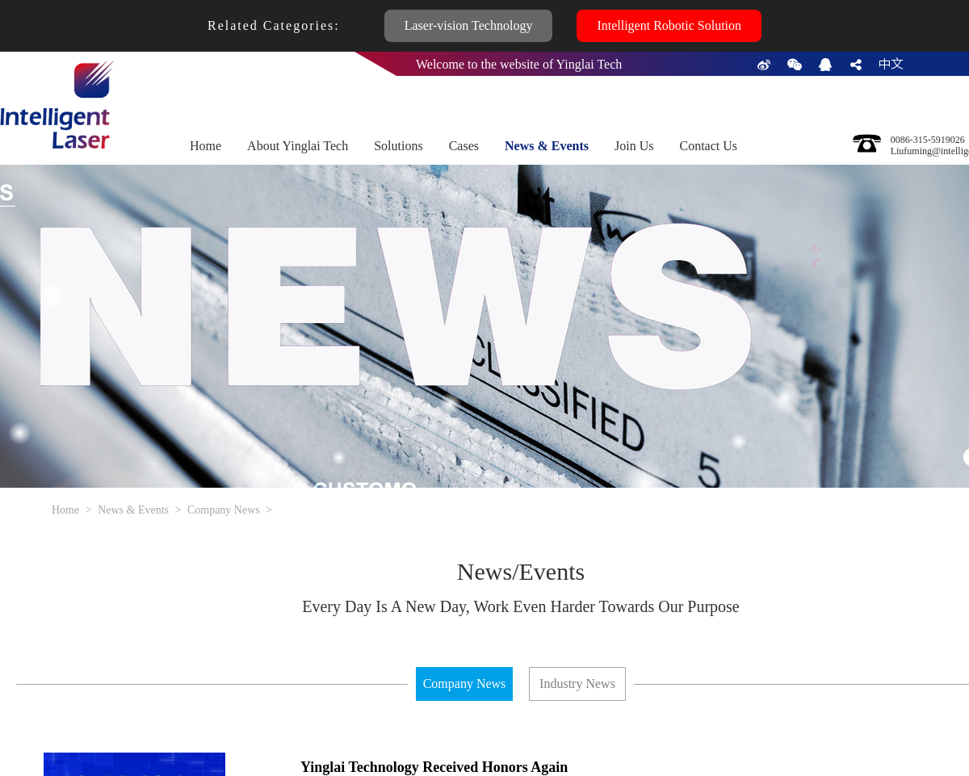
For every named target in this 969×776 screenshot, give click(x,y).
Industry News (577, 683)
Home (205, 146)
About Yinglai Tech (297, 146)
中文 (891, 64)
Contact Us (708, 146)
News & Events (547, 146)
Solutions (398, 146)
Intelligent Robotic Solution (669, 25)
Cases (464, 146)
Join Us (634, 146)
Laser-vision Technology (469, 25)
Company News (223, 510)
